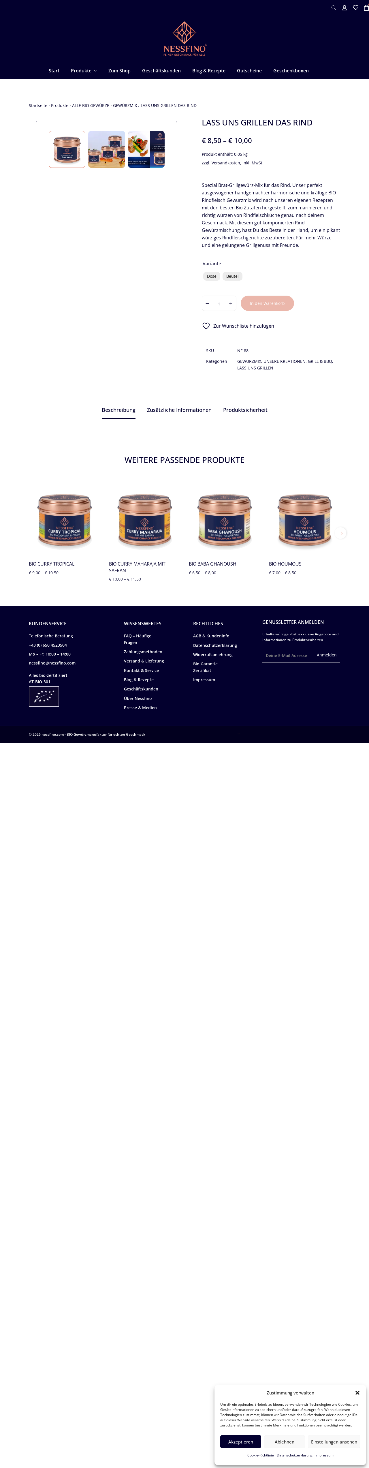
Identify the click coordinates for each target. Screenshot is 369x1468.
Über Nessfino (138, 1423)
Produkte (59, 105)
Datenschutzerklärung (294, 1455)
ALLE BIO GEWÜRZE (90, 105)
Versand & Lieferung (144, 1386)
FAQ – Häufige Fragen (137, 1364)
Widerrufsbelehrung (213, 1379)
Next (176, 195)
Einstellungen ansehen (334, 1442)
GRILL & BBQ (320, 361)
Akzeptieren (240, 1442)
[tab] (118, 410)
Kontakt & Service (141, 1395)
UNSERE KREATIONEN (284, 361)
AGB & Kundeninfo (211, 1361)
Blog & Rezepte (139, 1404)
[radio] (211, 276)
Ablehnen (284, 1442)
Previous (37, 195)
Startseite (38, 105)
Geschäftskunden (141, 1414)
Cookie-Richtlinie (260, 1455)
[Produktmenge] (219, 303)
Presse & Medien (140, 1432)
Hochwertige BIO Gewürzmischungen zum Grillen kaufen (90, 1103)
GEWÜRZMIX (125, 105)
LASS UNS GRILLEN (255, 368)
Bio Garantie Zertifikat (205, 1392)
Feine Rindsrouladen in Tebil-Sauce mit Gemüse (196, 1002)
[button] (357, 1393)
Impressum (324, 1455)
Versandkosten (226, 163)
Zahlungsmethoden (143, 1376)
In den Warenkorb (267, 303)
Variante (212, 263)
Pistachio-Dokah (170, 909)
